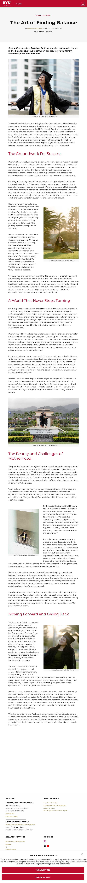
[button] (82, 855)
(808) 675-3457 (11, 814)
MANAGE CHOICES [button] (43, 870)
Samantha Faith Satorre (35, 28)
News (19, 3)
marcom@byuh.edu (13, 816)
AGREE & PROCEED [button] (43, 877)
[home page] (7, 3)
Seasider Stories (43, 15)
